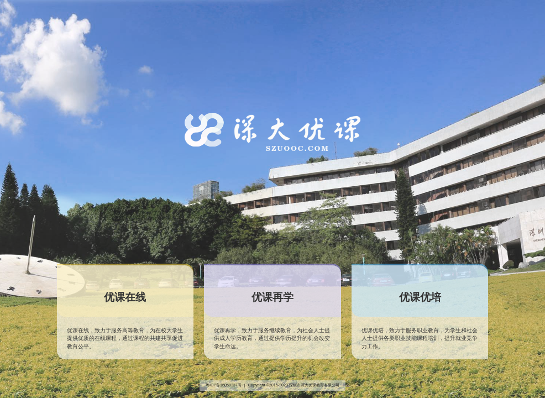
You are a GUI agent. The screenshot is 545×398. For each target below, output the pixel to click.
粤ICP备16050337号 (224, 385)
